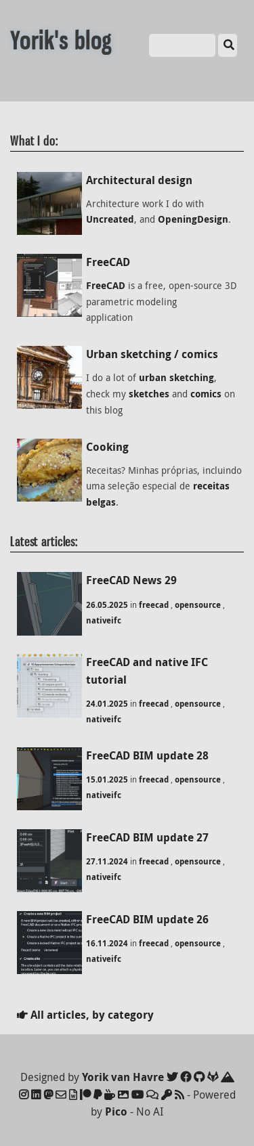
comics (205, 394)
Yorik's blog (61, 41)
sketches (149, 394)
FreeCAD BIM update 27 (147, 837)
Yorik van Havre (123, 1077)
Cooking (107, 446)
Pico (116, 1111)
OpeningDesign (193, 219)
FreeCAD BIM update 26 (147, 919)
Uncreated (110, 219)
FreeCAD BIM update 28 (147, 755)
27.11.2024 (107, 861)
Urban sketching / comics (152, 354)
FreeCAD (108, 262)
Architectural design (139, 180)
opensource (198, 605)
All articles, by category (85, 1014)
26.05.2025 (107, 605)
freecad (154, 605)
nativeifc (103, 620)
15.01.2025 (107, 779)
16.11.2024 (107, 943)
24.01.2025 (107, 703)
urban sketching (176, 377)
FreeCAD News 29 (131, 580)
